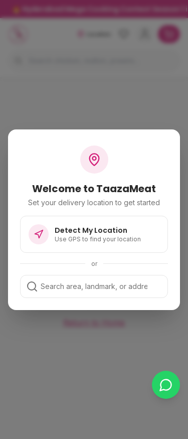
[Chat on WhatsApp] (166, 385)
